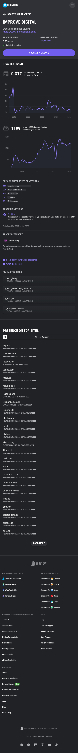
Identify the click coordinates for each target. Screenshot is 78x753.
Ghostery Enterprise (9, 696)
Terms (28, 736)
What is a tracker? (12, 264)
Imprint (49, 736)
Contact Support (47, 626)
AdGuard (5, 620)
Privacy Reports (11, 684)
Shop (4, 701)
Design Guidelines (47, 643)
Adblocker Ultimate (9, 631)
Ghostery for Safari (49, 590)
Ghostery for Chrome (50, 579)
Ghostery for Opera (49, 596)
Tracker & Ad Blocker (11, 579)
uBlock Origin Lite (9, 660)
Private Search (9, 584)
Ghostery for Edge (49, 602)
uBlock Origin (7, 654)
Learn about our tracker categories (20, 260)
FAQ (42, 620)
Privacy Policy (38, 736)
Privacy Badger (8, 649)
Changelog (6, 713)
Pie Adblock (6, 643)
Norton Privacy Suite (10, 637)
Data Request (46, 637)
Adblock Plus (7, 626)
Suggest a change (39, 52)
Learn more (28, 220)
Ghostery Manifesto (9, 678)
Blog (4, 707)
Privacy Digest (9, 596)
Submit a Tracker (47, 631)
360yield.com (45, 41)
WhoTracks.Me (9, 590)
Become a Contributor (10, 690)
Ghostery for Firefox (50, 584)
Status (4, 673)
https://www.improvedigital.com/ (19, 31)
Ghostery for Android (50, 607)
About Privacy (46, 649)
